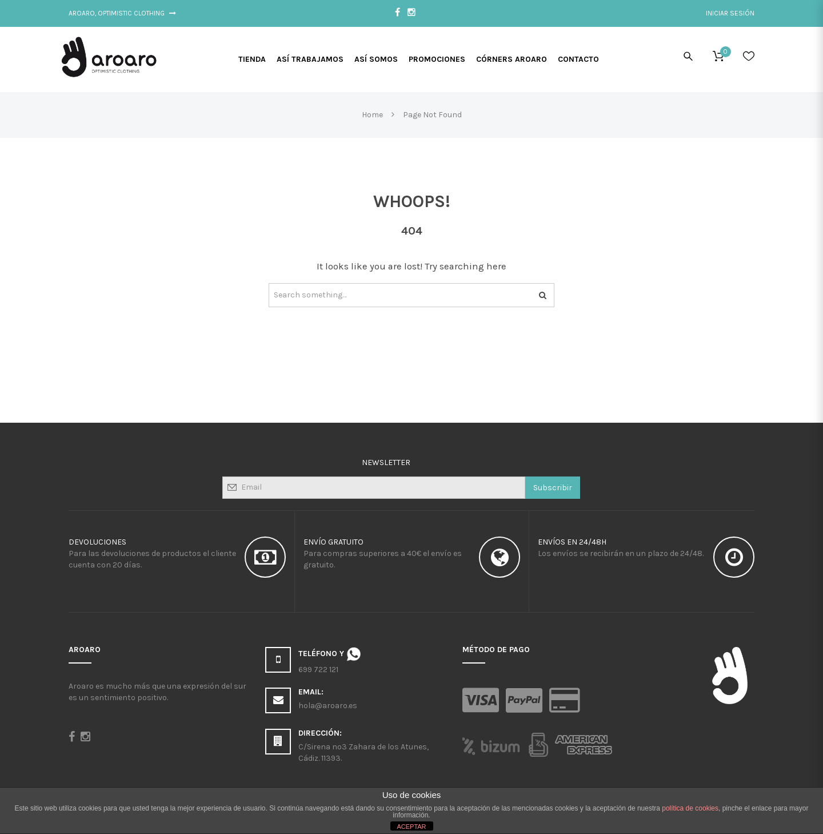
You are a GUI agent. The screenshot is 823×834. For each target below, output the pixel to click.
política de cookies (690, 808)
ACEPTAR (411, 826)
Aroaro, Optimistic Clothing (122, 13)
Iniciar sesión (730, 13)
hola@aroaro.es (327, 705)
